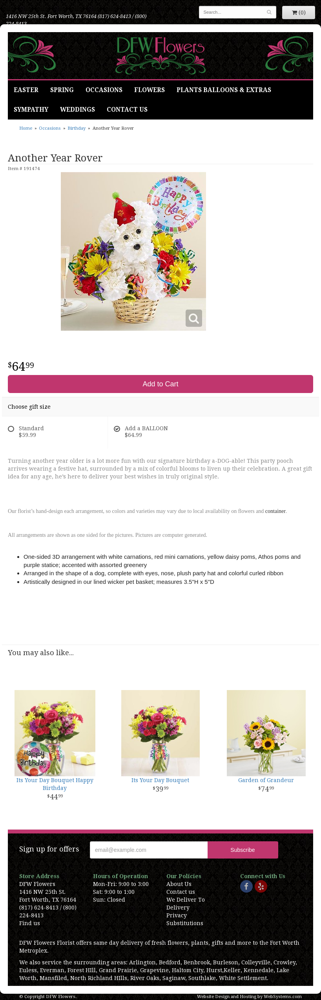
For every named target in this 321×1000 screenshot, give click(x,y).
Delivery (178, 907)
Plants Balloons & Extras (224, 90)
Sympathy (31, 109)
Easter (26, 90)
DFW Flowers (160, 55)
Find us (29, 923)
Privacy (176, 915)
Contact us (180, 892)
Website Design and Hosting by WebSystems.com (249, 996)
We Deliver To (185, 900)
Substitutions (184, 923)
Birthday (76, 128)
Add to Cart (160, 384)
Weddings (77, 109)
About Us (179, 884)
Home (25, 128)
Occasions (104, 90)
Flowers (149, 90)
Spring (62, 90)
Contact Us (127, 109)
